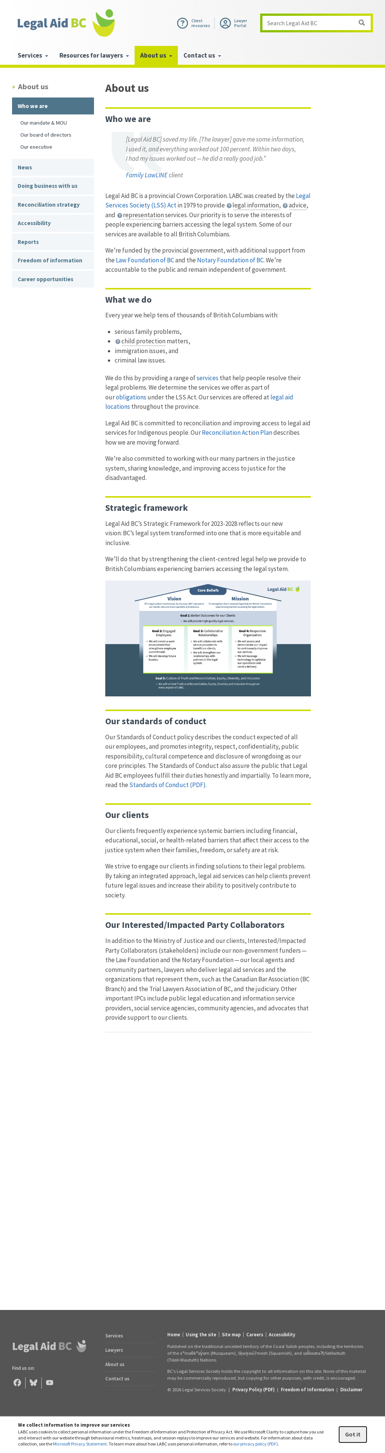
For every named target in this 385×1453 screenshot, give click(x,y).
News (25, 167)
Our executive (36, 146)
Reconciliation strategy (49, 204)
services (208, 378)
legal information (255, 205)
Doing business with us (47, 185)
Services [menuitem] (33, 55)
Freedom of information (50, 260)
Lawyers (114, 1350)
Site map (231, 1334)
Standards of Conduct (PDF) (167, 785)
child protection (143, 341)
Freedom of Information (307, 1389)
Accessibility (34, 223)
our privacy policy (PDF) (255, 1444)
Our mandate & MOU (43, 122)
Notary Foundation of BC (230, 260)
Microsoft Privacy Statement (80, 1444)
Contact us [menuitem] (202, 55)
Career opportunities (45, 279)
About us (114, 1364)
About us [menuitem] (156, 55)
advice (297, 205)
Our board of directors (45, 134)
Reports (28, 241)
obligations (130, 397)
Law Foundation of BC (145, 260)
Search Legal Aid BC (318, 23)
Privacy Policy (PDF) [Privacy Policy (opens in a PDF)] (253, 1389)
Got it (353, 1434)
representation (143, 215)
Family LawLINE (147, 175)
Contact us (117, 1378)
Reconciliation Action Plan (237, 432)
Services (114, 1336)
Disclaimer (351, 1389)
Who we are (33, 106)
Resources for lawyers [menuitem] (94, 55)
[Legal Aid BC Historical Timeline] (208, 1164)
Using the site (201, 1334)
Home (173, 1334)
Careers (254, 1334)
